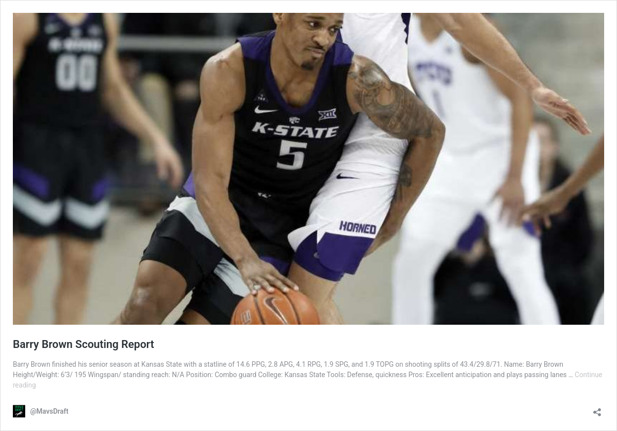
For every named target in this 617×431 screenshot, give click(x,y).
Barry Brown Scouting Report (83, 344)
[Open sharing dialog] (597, 409)
